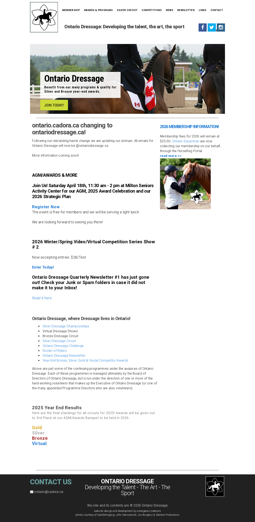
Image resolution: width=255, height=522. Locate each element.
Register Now (46, 206)
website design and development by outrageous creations (127, 510)
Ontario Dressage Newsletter (64, 356)
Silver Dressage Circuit (59, 341)
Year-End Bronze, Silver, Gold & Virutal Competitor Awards (85, 360)
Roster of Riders (55, 351)
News (169, 10)
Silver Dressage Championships (66, 326)
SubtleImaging (106, 514)
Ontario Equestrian (185, 141)
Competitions (152, 10)
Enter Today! (43, 267)
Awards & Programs (98, 10)
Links (202, 10)
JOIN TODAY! (54, 105)
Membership (71, 10)
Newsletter (186, 10)
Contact (217, 10)
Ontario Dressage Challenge (63, 346)
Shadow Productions (168, 514)
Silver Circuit (127, 10)
